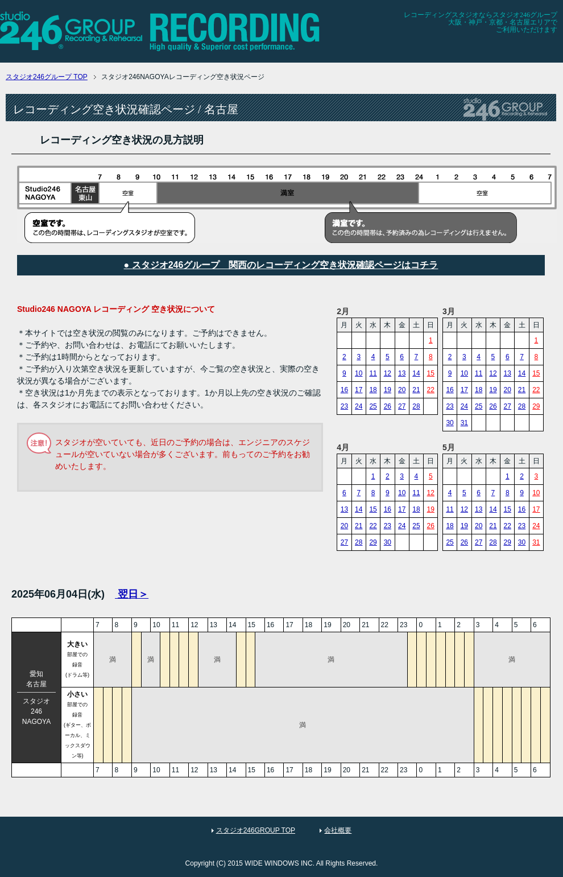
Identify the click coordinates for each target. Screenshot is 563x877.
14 (416, 373)
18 (372, 390)
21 (416, 390)
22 (430, 390)
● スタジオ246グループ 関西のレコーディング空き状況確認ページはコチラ (281, 265)
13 (401, 373)
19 (387, 390)
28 (416, 406)
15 (430, 373)
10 (358, 373)
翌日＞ (131, 594)
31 (464, 423)
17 (358, 390)
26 (387, 406)
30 (449, 423)
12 (387, 373)
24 (358, 406)
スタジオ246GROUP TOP (255, 830)
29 (536, 406)
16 (344, 390)
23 (344, 406)
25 (372, 406)
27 (401, 406)
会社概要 (337, 830)
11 (372, 373)
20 (401, 390)
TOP (47, 77)
